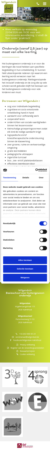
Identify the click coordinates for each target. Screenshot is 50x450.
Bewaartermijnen (27, 351)
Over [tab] (41, 177)
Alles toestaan (25, 260)
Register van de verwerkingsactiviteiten (27, 348)
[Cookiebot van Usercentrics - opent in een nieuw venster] (35, 170)
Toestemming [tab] (9, 177)
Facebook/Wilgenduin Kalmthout (27, 340)
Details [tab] (25, 177)
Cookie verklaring (27, 354)
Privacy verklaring (27, 344)
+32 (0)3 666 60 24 (27, 334)
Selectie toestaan (25, 269)
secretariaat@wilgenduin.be (27, 337)
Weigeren (25, 277)
